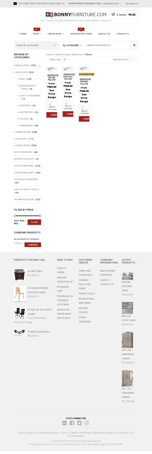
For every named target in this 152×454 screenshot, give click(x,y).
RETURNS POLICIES (83, 312)
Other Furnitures (24, 175)
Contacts (122, 33)
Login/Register (110, 3)
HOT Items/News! (75, 438)
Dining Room (23, 134)
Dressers (25, 108)
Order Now (55, 33)
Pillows (24, 121)
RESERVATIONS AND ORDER (86, 303)
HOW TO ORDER (61, 273)
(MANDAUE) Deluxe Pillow (53, 80)
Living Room (23, 148)
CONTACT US (126, 435)
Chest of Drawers (30, 98)
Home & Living (62, 57)
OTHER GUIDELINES (85, 322)
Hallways (21, 141)
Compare (54, 117)
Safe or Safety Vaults (26, 192)
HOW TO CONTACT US (107, 285)
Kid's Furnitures (23, 154)
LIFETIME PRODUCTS (24, 161)
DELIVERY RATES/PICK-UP (65, 282)
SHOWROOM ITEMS (49, 435)
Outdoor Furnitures (26, 182)
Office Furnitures (24, 168)
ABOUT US (112, 435)
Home (22, 33)
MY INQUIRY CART (63, 291)
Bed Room (77, 57)
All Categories (71, 45)
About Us (104, 33)
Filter (34, 225)
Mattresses (26, 114)
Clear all (18, 246)
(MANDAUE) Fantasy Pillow (69, 79)
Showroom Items (81, 33)
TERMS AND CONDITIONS (85, 275)
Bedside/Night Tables (28, 90)
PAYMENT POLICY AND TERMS (85, 287)
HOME (21, 435)
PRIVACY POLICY (87, 296)
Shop (36, 33)
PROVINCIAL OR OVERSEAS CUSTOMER (65, 303)
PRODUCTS (31, 435)
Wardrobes (26, 128)
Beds (22, 81)
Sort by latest (121, 62)
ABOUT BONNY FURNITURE (107, 275)
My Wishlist (132, 3)
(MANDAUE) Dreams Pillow (85, 84)
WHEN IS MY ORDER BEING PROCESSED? (64, 316)
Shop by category (36, 45)
